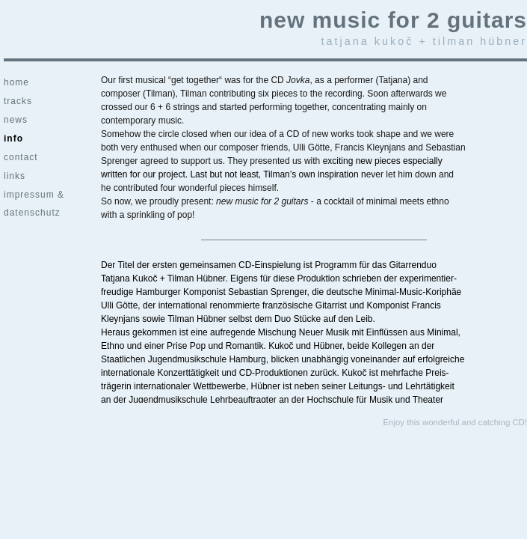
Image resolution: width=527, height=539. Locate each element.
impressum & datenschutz (34, 196)
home (16, 82)
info (13, 138)
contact (21, 157)
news (16, 120)
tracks (18, 101)
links (14, 176)
